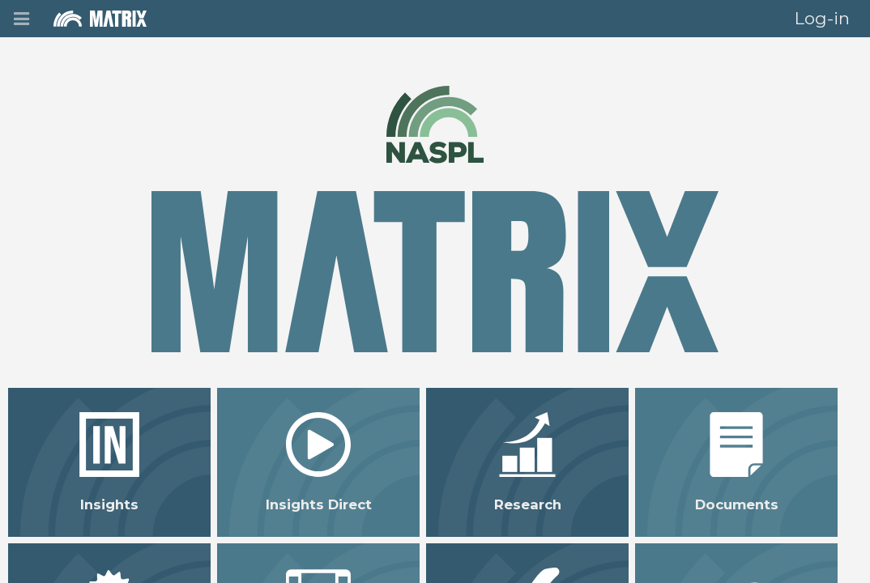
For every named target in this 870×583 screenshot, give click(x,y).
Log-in (822, 18)
